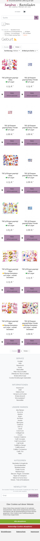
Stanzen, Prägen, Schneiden (20, 474)
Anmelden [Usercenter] (17, 11)
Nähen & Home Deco (20, 478)
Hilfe (20, 363)
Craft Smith (20, 443)
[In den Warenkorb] (2, 94)
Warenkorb (20, 365)
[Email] (15, 495)
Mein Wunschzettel (20, 371)
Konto (20, 367)
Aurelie (20, 420)
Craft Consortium (20, 441)
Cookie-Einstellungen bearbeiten (20, 378)
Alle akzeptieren (20, 521)
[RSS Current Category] (15, 39)
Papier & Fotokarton (20, 476)
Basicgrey (20, 422)
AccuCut (20, 412)
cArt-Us (20, 426)
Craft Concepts (20, 439)
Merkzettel (20, 369)
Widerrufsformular (20, 376)
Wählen (11, 51)
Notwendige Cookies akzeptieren (20, 526)
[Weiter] (18, 47)
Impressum (20, 388)
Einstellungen (6, 532)
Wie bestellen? (20, 398)
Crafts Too (20, 451)
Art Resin (20, 418)
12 (29, 51)
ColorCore (20, 431)
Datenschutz (20, 392)
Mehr (20, 453)
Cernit (20, 429)
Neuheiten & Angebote (20, 463)
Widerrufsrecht (20, 396)
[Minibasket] (24, 12)
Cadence (20, 424)
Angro (20, 416)
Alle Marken (20, 410)
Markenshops (20, 471)
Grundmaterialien (20, 465)
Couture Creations (20, 437)
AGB (20, 390)
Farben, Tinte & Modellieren (20, 480)
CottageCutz (20, 433)
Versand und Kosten (20, 394)
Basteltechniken (20, 467)
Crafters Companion (20, 449)
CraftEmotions (20, 447)
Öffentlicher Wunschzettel (20, 374)
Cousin (20, 435)
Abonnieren (33, 495)
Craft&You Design (20, 445)
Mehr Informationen (12, 94)
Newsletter (20, 400)
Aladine (20, 414)
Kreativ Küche (20, 469)
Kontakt (20, 361)
